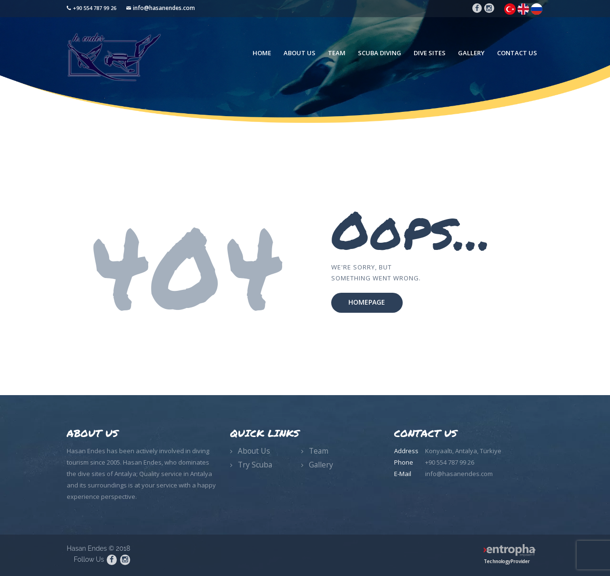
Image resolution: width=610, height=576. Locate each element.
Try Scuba (255, 464)
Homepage (366, 302)
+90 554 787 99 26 (94, 7)
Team (318, 451)
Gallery (321, 464)
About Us (254, 451)
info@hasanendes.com (164, 8)
